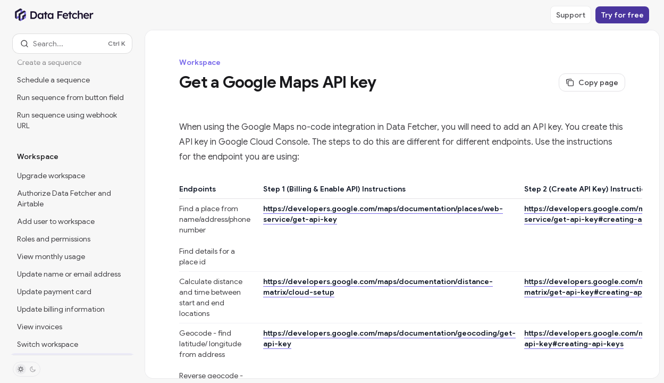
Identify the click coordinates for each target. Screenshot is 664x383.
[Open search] (72, 43)
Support (570, 15)
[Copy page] (592, 82)
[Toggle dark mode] (26, 369)
